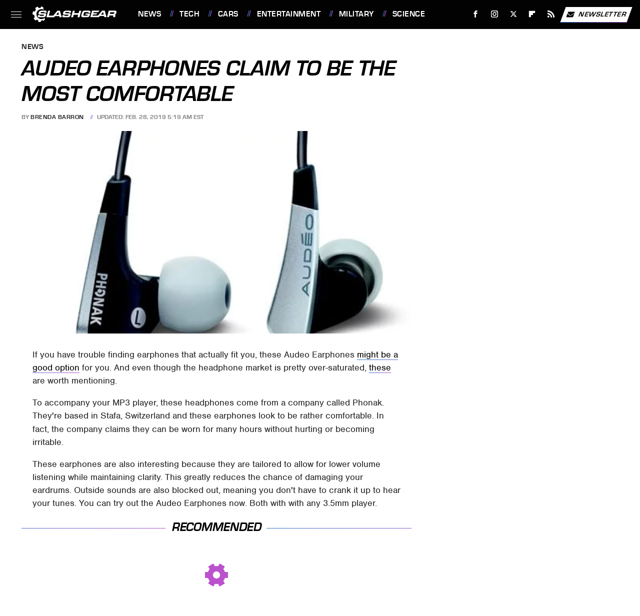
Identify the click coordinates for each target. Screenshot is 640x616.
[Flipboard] (532, 14)
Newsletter (596, 14)
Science (409, 14)
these (380, 367)
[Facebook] (475, 14)
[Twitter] (513, 14)
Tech (190, 14)
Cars (228, 14)
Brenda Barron (57, 117)
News (149, 14)
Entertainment (289, 14)
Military (356, 14)
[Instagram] (495, 14)
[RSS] (551, 14)
